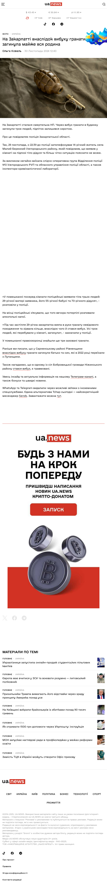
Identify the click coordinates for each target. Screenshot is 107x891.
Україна (16, 34)
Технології (80, 794)
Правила (6, 866)
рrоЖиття (53, 802)
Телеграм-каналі (82, 376)
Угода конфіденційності (14, 873)
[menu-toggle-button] (3, 4)
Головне (7, 659)
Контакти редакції (11, 880)
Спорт (97, 794)
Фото (5, 34)
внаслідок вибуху (14, 352)
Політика (48, 794)
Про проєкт (8, 860)
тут (59, 395)
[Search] (104, 4)
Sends (23, 395)
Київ (34, 794)
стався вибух (21, 368)
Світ (9, 794)
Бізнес (64, 794)
